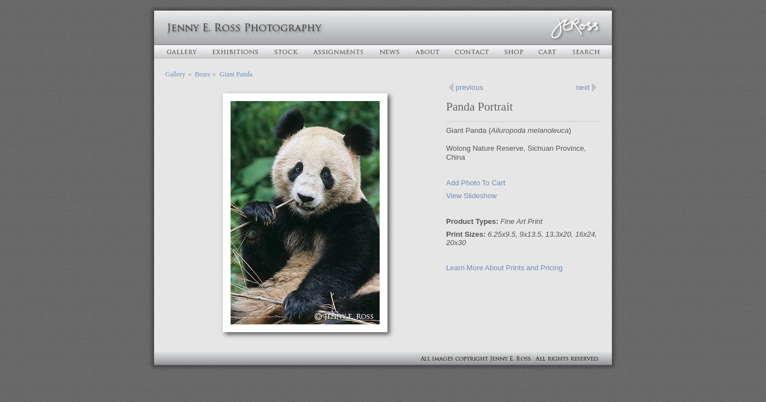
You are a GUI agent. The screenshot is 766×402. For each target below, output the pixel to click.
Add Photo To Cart (475, 183)
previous (469, 87)
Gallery (175, 74)
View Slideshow (471, 196)
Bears (202, 74)
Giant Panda (235, 74)
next (583, 87)
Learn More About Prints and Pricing (504, 268)
